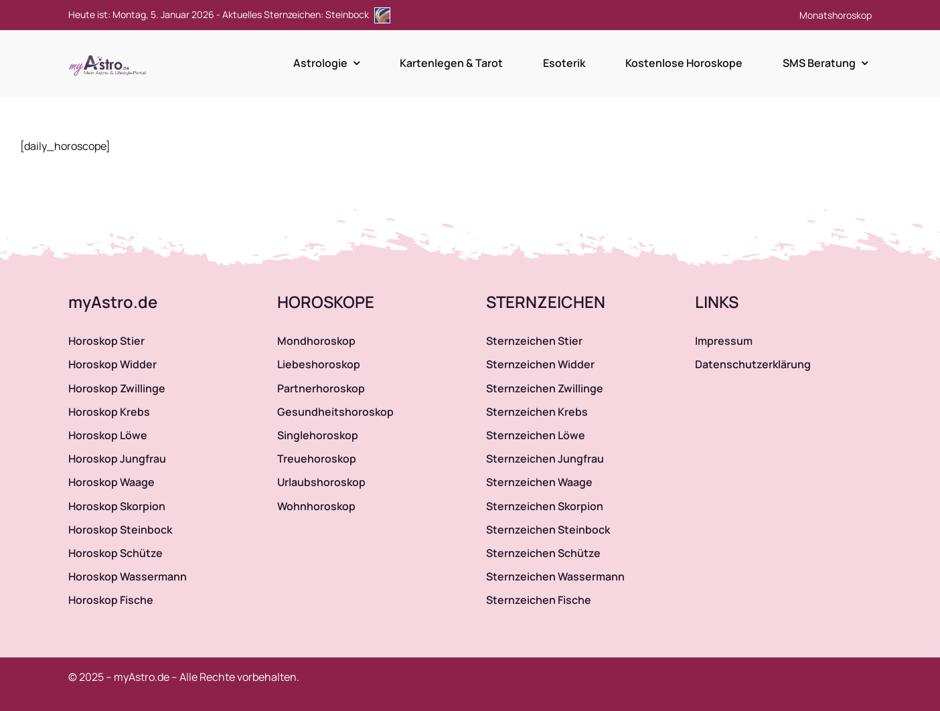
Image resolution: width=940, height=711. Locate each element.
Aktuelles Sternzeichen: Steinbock (306, 14)
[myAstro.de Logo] (109, 55)
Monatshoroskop (835, 15)
